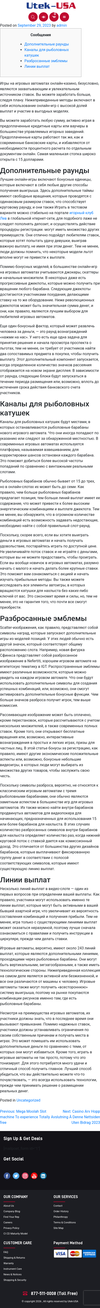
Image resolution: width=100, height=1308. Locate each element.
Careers (7, 1222)
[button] (33, 17)
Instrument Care (12, 1268)
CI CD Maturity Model (15, 1233)
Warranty (8, 1263)
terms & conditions (64, 1222)
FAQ (5, 1252)
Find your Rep (11, 1216)
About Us (8, 1205)
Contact (57, 1205)
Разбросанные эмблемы (45, 61)
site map (58, 1228)
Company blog (11, 1211)
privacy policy (11, 1228)
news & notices (12, 1274)
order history (61, 1211)
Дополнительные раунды (46, 44)
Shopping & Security (14, 1280)
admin (62, 25)
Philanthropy (60, 1216)
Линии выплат (37, 66)
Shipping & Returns (14, 1257)
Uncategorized (28, 1100)
